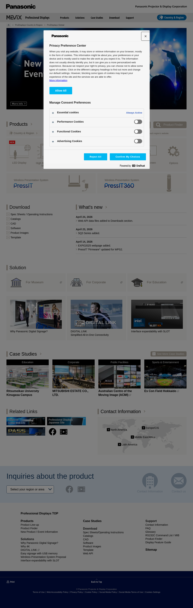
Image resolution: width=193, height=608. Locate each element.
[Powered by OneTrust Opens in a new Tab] (134, 166)
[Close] (146, 36)
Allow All (61, 90)
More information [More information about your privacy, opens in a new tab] (58, 80)
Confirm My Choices (128, 157)
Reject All (95, 157)
